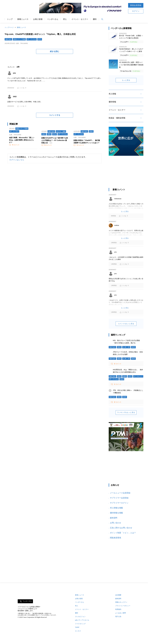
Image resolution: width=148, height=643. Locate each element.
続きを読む (54, 51)
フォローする (27, 601)
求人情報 (112, 94)
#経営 (133, 347)
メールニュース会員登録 (120, 493)
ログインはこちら (16, 160)
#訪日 (54, 134)
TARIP (77, 627)
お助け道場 (37, 19)
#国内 (49, 134)
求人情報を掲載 (116, 508)
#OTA (39, 39)
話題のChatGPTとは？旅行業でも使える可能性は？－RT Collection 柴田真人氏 (54, 140)
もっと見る (126, 80)
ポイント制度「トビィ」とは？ (123, 533)
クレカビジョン (80, 616)
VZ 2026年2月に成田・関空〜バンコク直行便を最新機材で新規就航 (131, 64)
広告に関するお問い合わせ (121, 528)
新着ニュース (22, 19)
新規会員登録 (135, 5)
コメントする (54, 115)
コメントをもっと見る (126, 324)
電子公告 (118, 616)
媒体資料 (113, 518)
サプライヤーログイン (119, 503)
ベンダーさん (52, 19)
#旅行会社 (8, 39)
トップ (10, 19)
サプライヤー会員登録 (119, 498)
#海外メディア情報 (19, 39)
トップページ (9, 27)
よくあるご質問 (120, 613)
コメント (16, 145)
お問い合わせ (115, 523)
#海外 (44, 134)
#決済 (122, 379)
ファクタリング (80, 624)
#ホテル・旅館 (60, 131)
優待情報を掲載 (116, 513)
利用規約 (118, 609)
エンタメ (78, 631)
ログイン (135, 11)
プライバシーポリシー (122, 606)
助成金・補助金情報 (117, 118)
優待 (95, 19)
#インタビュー (138, 376)
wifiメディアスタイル (82, 620)
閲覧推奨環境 (115, 538)
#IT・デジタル (31, 39)
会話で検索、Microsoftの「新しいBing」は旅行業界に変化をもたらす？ (21, 140)
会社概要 (118, 595)
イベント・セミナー (79, 19)
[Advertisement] (126, 173)
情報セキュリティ (121, 602)
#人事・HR (126, 347)
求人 (65, 19)
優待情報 (112, 102)
